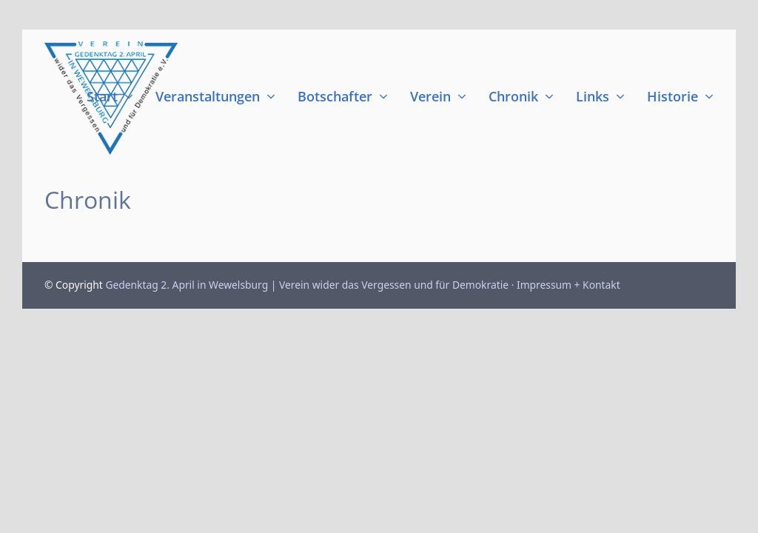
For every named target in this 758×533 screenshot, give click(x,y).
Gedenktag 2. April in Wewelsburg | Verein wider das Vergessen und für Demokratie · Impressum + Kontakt (362, 285)
